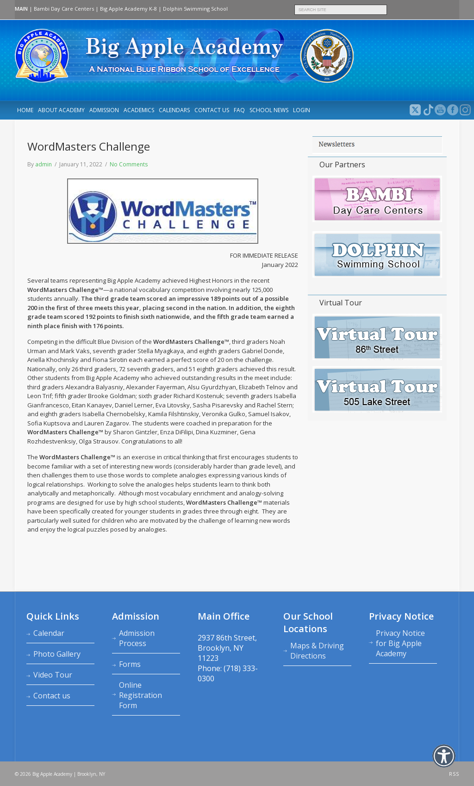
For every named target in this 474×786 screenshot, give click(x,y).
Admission (104, 110)
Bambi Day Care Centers (64, 8)
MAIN (21, 8)
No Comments (129, 164)
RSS (454, 774)
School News (268, 110)
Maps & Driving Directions (317, 650)
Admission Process (137, 638)
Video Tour (52, 675)
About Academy (61, 110)
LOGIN (301, 110)
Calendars (174, 110)
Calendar (48, 633)
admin (43, 164)
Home (25, 110)
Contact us (211, 110)
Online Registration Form (140, 695)
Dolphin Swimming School (195, 8)
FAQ (239, 110)
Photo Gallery (57, 654)
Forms (130, 664)
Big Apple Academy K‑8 (128, 8)
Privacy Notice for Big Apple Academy (400, 643)
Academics (139, 110)
